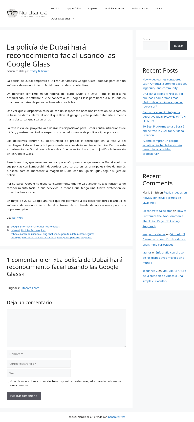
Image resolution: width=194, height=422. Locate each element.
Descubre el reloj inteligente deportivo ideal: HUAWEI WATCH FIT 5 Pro (164, 116)
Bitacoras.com (29, 288)
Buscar (147, 39)
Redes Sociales (140, 8)
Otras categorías (64, 18)
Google (15, 226)
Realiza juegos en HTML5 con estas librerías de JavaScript (165, 198)
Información (27, 226)
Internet (15, 230)
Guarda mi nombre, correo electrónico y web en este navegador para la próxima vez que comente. (66, 383)
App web (93, 8)
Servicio (55, 8)
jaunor (147, 252)
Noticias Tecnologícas (47, 226)
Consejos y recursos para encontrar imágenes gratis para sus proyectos (51, 237)
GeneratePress (116, 416)
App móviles (74, 8)
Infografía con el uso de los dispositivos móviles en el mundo (164, 257)
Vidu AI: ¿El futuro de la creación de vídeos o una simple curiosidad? (164, 239)
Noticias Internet (115, 8)
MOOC (159, 8)
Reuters (17, 218)
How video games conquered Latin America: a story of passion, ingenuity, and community (165, 83)
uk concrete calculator (157, 211)
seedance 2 (150, 271)
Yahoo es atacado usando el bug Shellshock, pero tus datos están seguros (52, 234)
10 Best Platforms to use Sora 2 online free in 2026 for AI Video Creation (163, 130)
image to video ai (154, 234)
